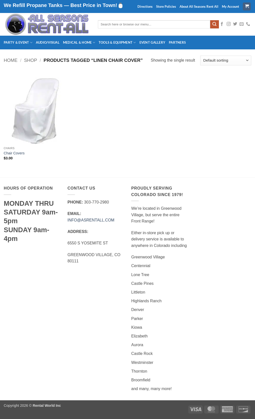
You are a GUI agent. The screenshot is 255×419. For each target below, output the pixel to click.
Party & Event (18, 42)
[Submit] (214, 24)
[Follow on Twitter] (235, 24)
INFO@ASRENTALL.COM (90, 220)
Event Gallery (152, 42)
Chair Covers (14, 153)
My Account (230, 6)
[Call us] (248, 24)
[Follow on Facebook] (222, 24)
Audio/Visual (48, 42)
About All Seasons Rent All (199, 6)
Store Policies (166, 6)
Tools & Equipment (117, 42)
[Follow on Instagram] (229, 24)
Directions (145, 6)
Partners (177, 42)
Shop (30, 60)
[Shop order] (225, 60)
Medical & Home (79, 42)
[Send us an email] (242, 24)
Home (10, 60)
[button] (247, 6)
